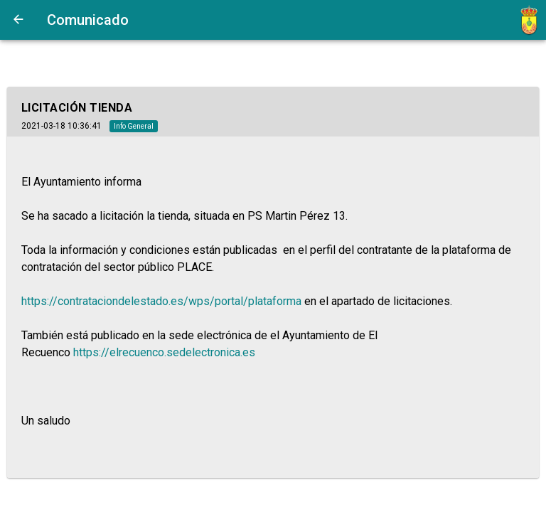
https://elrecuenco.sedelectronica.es (164, 352)
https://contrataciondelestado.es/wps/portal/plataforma (161, 301)
